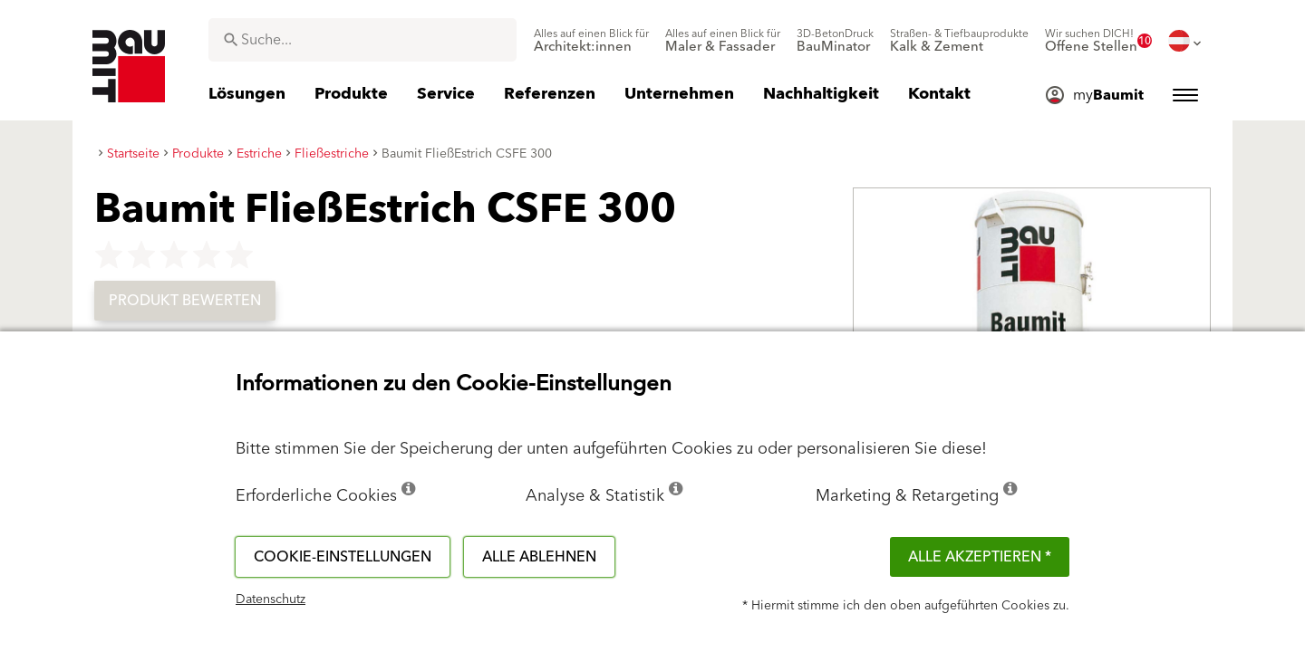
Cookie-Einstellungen (342, 557)
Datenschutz (270, 599)
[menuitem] (591, 41)
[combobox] (362, 40)
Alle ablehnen (539, 557)
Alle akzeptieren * (979, 557)
